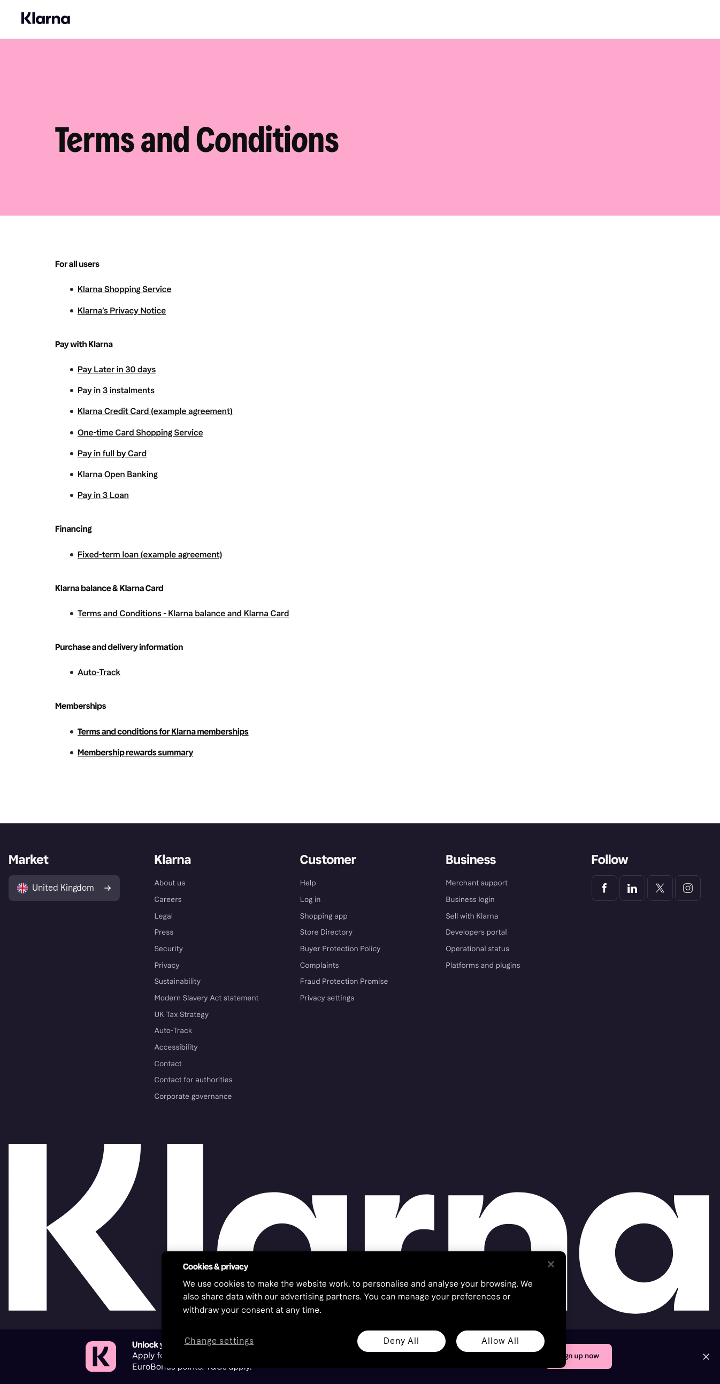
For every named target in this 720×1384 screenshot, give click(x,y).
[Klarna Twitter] (660, 888)
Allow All (500, 1341)
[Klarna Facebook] (604, 888)
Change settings (219, 1341)
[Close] (706, 1356)
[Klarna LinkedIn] (632, 888)
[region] (364, 1309)
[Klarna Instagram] (688, 888)
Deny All (401, 1341)
